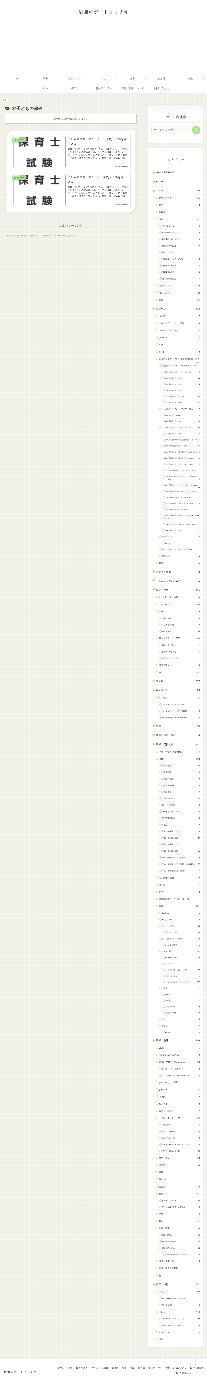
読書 (106, 1367)
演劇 (70, 1367)
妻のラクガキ (155, 1367)
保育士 (141, 1367)
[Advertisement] (103, 49)
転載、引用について (176, 1367)
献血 (132, 1367)
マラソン (95, 1367)
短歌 (124, 1367)
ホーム (61, 1367)
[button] (196, 130)
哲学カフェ (81, 1367)
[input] (173, 130)
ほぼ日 (115, 1367)
